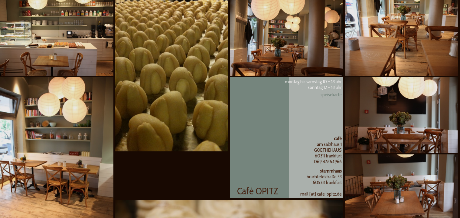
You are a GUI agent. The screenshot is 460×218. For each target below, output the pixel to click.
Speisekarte (331, 94)
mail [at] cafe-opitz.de (321, 194)
